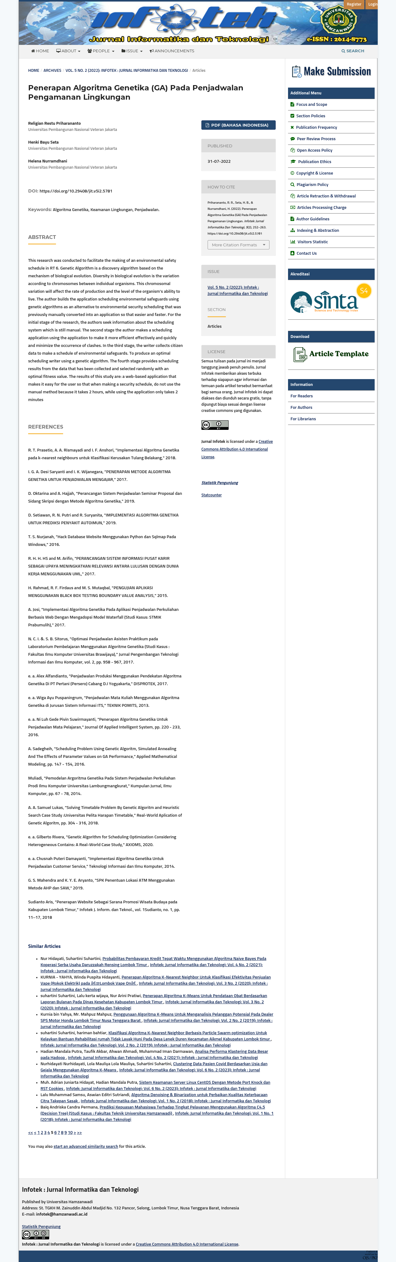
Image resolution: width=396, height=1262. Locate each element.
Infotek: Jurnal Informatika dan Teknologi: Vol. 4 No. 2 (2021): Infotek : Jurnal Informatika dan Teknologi (163, 1058)
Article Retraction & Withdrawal (326, 196)
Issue (130, 50)
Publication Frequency (316, 127)
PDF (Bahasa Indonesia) (239, 125)
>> (79, 1132)
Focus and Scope (311, 104)
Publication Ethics (314, 162)
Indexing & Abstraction (318, 230)
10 (70, 1132)
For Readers (302, 396)
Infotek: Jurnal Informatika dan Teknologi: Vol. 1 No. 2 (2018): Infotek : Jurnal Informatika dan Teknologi (176, 1101)
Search (353, 50)
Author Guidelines (312, 219)
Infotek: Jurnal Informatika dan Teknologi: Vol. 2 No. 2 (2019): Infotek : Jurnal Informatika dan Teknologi (136, 1045)
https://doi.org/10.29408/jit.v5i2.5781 (76, 191)
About (66, 50)
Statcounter (211, 495)
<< (30, 1132)
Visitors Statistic (313, 242)
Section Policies (310, 116)
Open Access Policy (314, 150)
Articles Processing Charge (321, 207)
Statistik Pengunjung (41, 1227)
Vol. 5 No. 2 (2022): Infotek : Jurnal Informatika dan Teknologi (127, 71)
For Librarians (303, 419)
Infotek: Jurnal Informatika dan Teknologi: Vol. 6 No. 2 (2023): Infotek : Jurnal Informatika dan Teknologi (161, 1089)
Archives (52, 71)
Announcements (172, 50)
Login (373, 4)
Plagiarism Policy (312, 185)
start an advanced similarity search (86, 1146)
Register (354, 4)
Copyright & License (314, 173)
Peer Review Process (316, 139)
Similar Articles (44, 946)
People (99, 50)
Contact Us (307, 253)
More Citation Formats (234, 244)
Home (40, 50)
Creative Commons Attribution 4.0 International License (237, 449)
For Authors (301, 407)
